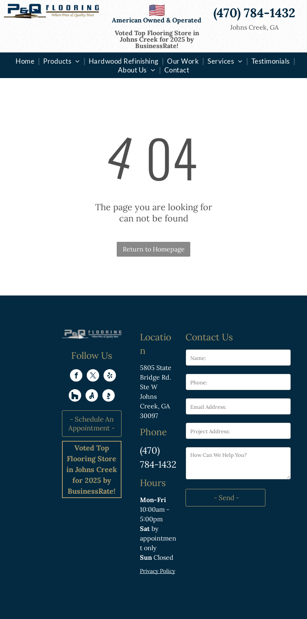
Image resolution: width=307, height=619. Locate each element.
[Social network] (75, 396)
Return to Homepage (154, 249)
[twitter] (93, 376)
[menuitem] (26, 60)
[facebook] (76, 376)
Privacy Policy (157, 571)
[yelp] (110, 376)
